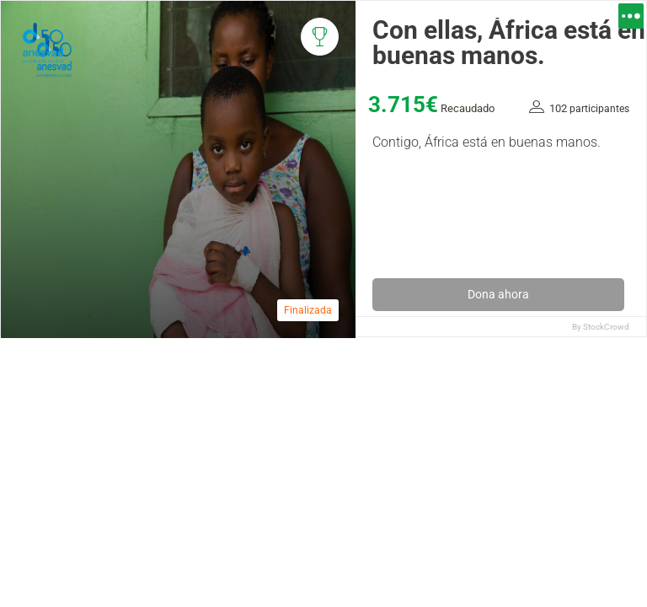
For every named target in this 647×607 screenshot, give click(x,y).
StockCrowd (606, 326)
